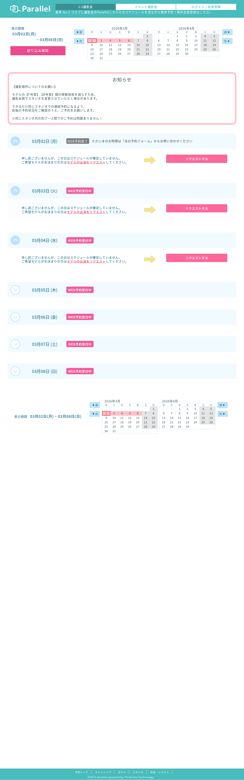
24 (101, 54)
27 (129, 54)
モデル (122, 772)
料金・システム (159, 772)
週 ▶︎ (227, 32)
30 (92, 58)
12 (119, 45)
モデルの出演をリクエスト (86, 162)
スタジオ (138, 772)
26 (119, 54)
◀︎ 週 (79, 32)
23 (92, 54)
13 (129, 45)
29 (147, 54)
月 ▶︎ (227, 41)
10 (101, 45)
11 (110, 45)
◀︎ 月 (79, 41)
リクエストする (196, 158)
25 (110, 54)
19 (119, 49)
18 (110, 49)
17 (101, 49)
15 (147, 45)
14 (138, 45)
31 (101, 58)
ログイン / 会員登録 (206, 6)
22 (147, 49)
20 (129, 49)
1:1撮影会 (85, 6)
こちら (204, 12)
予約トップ (81, 772)
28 (138, 54)
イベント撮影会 (146, 6)
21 (138, 49)
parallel (102, 777)
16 (92, 49)
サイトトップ (103, 772)
